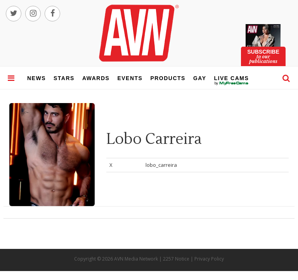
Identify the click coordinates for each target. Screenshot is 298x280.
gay (199, 78)
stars (64, 78)
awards (95, 78)
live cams (231, 83)
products (167, 78)
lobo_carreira (161, 164)
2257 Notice (176, 259)
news (36, 78)
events (129, 78)
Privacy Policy (209, 259)
